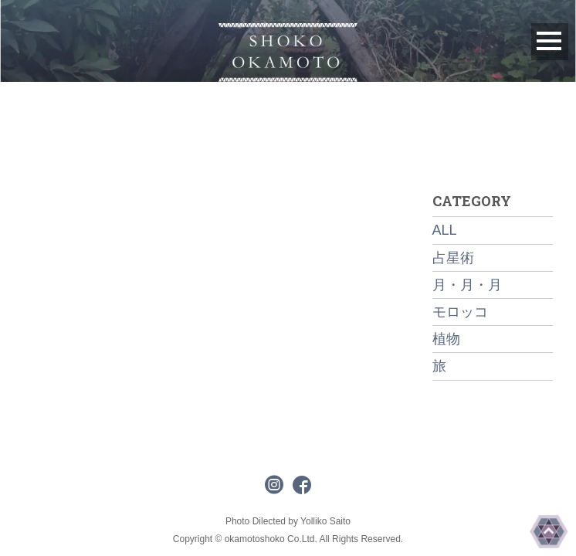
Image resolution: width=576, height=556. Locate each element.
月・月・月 (467, 285)
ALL (444, 230)
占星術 (453, 258)
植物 (446, 339)
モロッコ (460, 312)
